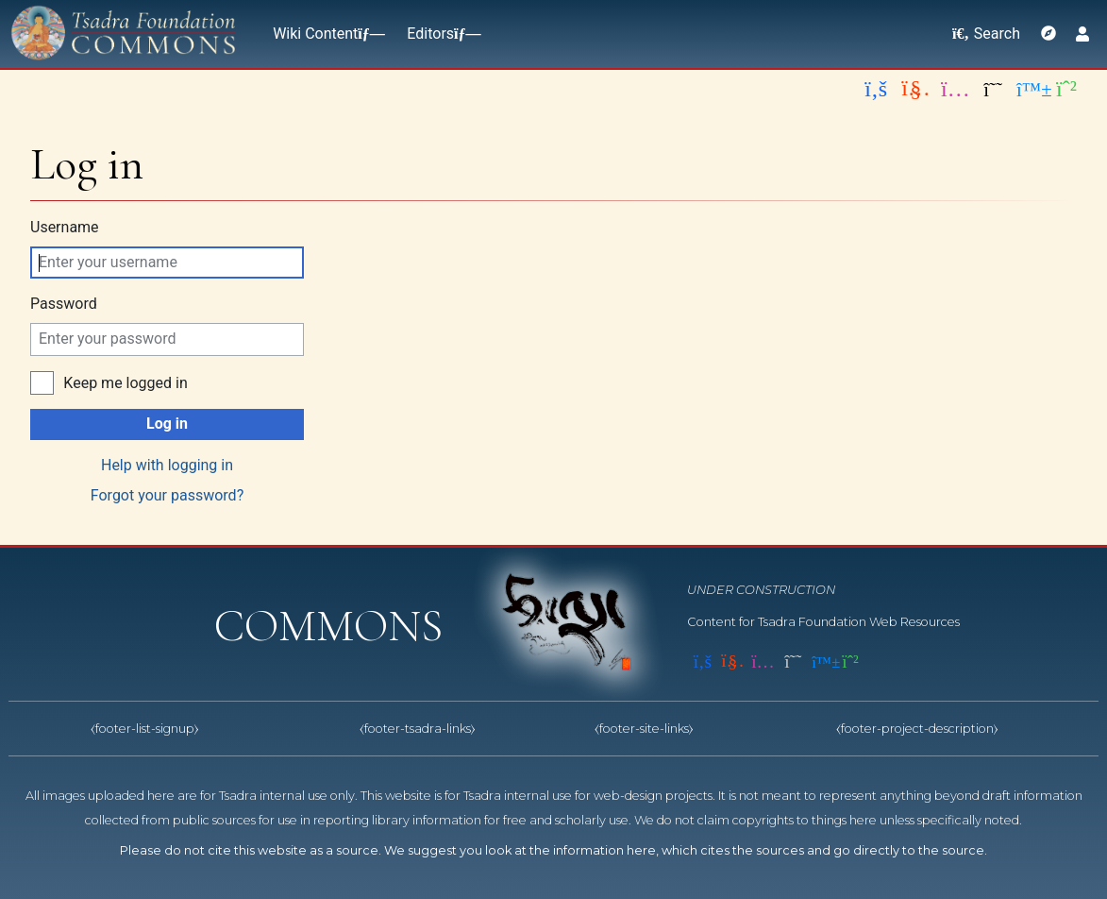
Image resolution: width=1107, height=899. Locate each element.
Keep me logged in (125, 383)
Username (64, 227)
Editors (440, 33)
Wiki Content (325, 33)
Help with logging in (167, 465)
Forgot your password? (167, 495)
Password (63, 304)
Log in (167, 424)
